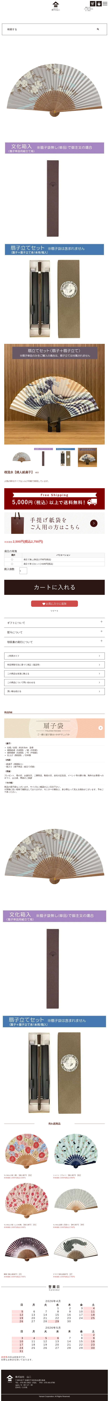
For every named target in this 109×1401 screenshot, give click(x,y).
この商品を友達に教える (18, 673)
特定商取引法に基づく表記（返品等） (24, 665)
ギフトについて (16, 622)
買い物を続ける (14, 691)
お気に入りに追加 (54, 603)
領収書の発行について (20, 642)
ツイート (54, 611)
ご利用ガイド (13, 656)
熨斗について (15, 632)
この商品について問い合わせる (21, 682)
